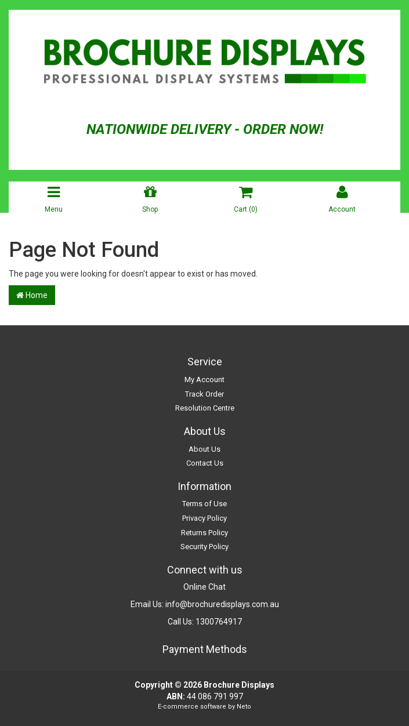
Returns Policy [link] (204, 532)
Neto (244, 706)
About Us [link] (204, 449)
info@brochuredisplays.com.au (222, 604)
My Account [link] (204, 379)
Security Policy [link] (204, 546)
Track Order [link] (204, 394)
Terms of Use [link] (204, 503)
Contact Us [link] (204, 463)
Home (32, 295)
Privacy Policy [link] (204, 518)
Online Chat (204, 586)
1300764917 (219, 621)
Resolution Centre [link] (204, 408)
